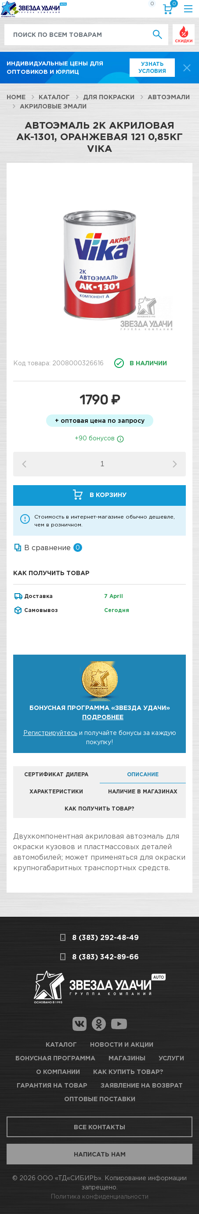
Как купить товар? (128, 1071)
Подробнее (102, 716)
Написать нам (100, 1154)
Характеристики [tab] (56, 791)
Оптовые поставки (99, 1098)
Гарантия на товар (52, 1085)
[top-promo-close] (186, 67)
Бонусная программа (55, 1058)
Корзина (172, 5)
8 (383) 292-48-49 (105, 937)
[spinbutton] (102, 464)
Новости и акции (121, 1044)
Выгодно (184, 28)
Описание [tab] (143, 774)
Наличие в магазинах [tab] (142, 791)
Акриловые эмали (53, 106)
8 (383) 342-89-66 (105, 957)
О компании (58, 1071)
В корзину (108, 494)
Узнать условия (152, 67)
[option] (99, 257)
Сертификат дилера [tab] (56, 774)
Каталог (54, 97)
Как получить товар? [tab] (99, 808)
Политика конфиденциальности (99, 1196)
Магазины (127, 1058)
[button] (175, 464)
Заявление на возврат (142, 1085)
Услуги (171, 1058)
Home (16, 97)
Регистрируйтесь (50, 732)
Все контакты (99, 1127)
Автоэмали (169, 97)
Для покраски (108, 97)
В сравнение (47, 547)
